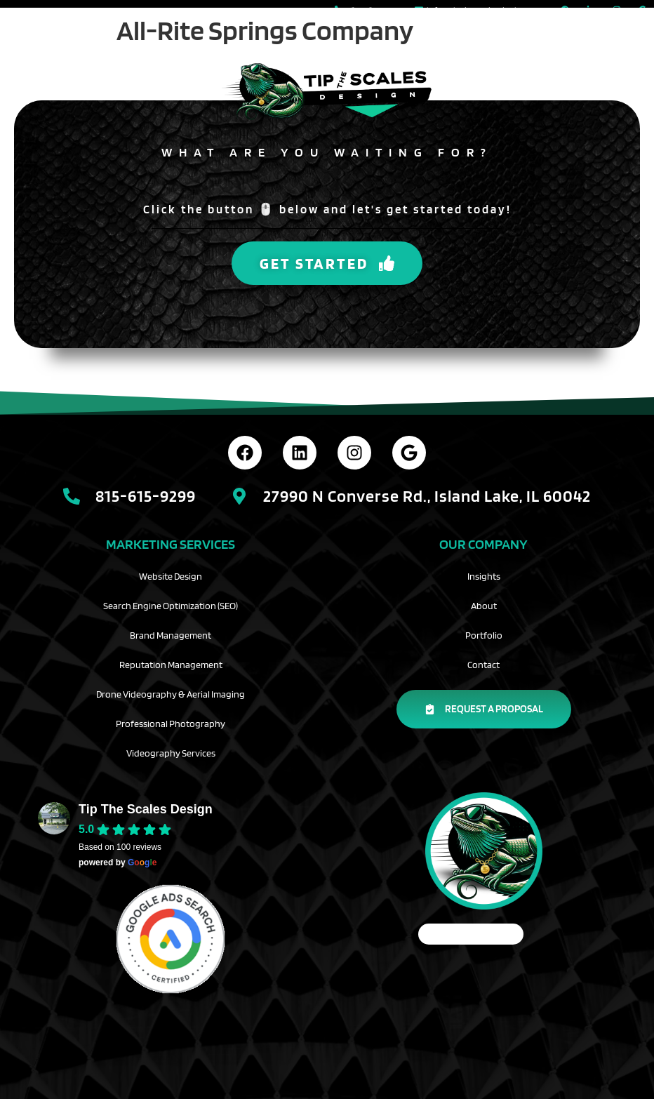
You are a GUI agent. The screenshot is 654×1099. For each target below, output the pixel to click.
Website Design (170, 576)
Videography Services (170, 753)
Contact (483, 664)
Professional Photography (170, 723)
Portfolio (483, 635)
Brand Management (170, 635)
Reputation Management (170, 664)
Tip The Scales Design (146, 809)
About (484, 605)
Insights (483, 576)
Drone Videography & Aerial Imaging (170, 694)
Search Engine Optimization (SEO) (170, 605)
